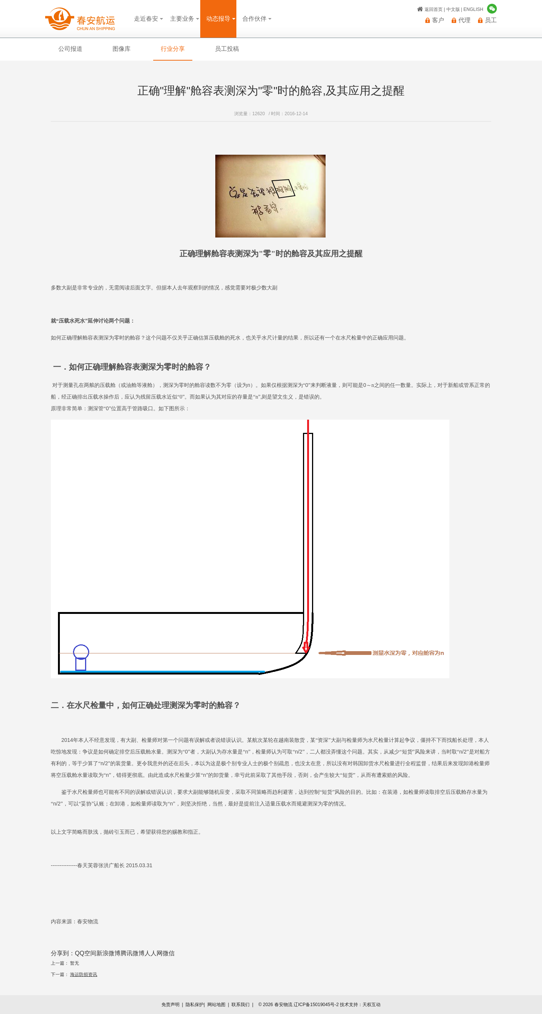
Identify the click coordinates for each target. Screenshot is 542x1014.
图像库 (122, 49)
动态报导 (218, 18)
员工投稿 (227, 49)
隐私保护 (195, 1004)
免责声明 (170, 1004)
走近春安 (146, 18)
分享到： (63, 953)
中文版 (453, 9)
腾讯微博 (132, 953)
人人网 (154, 953)
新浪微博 (108, 953)
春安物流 (80, 19)
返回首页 (434, 9)
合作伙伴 (254, 18)
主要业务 (182, 18)
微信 (169, 953)
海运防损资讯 (83, 974)
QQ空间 (85, 953)
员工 (491, 20)
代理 (464, 20)
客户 (438, 20)
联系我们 (240, 1004)
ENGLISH (473, 9)
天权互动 (371, 1004)
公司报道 (70, 49)
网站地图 (216, 1004)
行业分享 (173, 49)
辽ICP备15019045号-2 (316, 1004)
